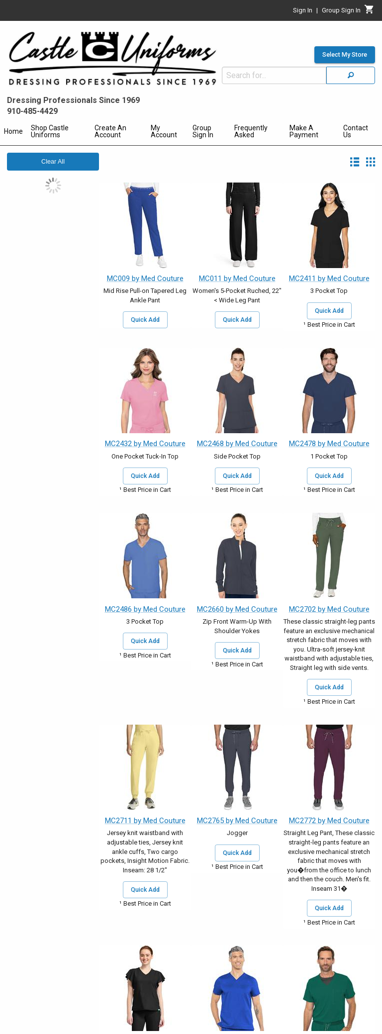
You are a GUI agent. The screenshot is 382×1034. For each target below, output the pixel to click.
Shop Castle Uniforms (50, 131)
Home (13, 131)
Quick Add (145, 320)
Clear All (53, 161)
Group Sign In (202, 131)
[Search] (350, 75)
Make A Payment (303, 131)
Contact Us (355, 131)
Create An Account (110, 131)
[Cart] (369, 12)
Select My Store (344, 54)
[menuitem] (13, 132)
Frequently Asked (251, 131)
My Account (164, 131)
